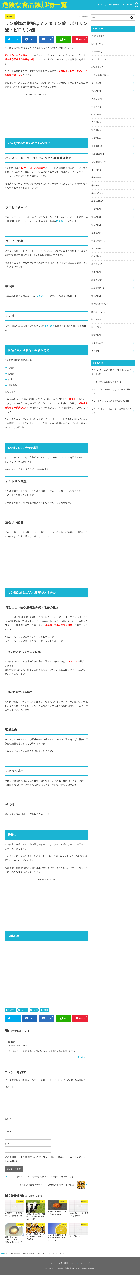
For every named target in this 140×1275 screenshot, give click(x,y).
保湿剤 (96, 114)
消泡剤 (96, 217)
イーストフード (100, 59)
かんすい (40, 296)
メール (9, 1131)
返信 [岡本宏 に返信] (83, 1057)
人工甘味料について (112, 5)
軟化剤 (96, 296)
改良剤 (96, 170)
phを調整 (50, 325)
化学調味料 (98, 154)
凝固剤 (96, 130)
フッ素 (96, 83)
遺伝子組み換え (100, 304)
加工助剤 (97, 146)
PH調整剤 (10, 16)
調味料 (96, 280)
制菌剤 (96, 138)
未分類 (96, 177)
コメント (9, 1086)
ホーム (100, 5)
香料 (95, 351)
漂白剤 (96, 225)
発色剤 (96, 256)
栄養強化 (97, 193)
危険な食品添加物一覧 (34, 4)
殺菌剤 (96, 209)
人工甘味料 (98, 99)
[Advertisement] (46, 114)
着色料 (96, 264)
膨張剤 (96, 272)
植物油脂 (97, 201)
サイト (8, 1144)
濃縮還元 (97, 233)
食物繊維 (97, 343)
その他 (96, 51)
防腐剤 (96, 335)
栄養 (95, 185)
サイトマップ (127, 5)
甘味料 (96, 248)
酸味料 (45, 1010)
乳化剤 (59, 221)
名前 (8, 1118)
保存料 (96, 107)
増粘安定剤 (98, 162)
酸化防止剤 (98, 311)
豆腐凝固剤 (98, 288)
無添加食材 (98, 241)
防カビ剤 (97, 327)
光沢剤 (96, 122)
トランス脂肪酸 (100, 75)
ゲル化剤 (97, 67)
